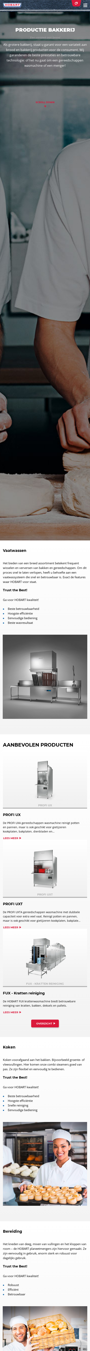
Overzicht (44, 1023)
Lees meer (10, 838)
